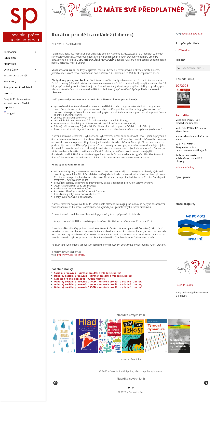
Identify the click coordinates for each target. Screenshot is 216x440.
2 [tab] (133, 426)
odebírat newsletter (189, 33)
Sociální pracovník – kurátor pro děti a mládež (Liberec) (87, 273)
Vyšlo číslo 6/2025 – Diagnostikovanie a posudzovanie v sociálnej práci (192, 147)
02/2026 (182, 85)
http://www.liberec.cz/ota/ (71, 254)
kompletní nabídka (131, 359)
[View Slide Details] (64, 403)
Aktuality (182, 115)
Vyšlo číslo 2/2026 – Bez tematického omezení (188, 121)
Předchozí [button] (55, 402)
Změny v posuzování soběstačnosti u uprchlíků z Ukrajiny (190, 158)
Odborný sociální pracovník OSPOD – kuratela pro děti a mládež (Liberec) (98, 281)
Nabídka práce (73, 44)
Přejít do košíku (184, 284)
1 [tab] (129, 426)
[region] (130, 403)
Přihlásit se (184, 50)
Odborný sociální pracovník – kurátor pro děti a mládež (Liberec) (93, 275)
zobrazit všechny (185, 167)
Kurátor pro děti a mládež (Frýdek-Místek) (79, 278)
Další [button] (205, 402)
